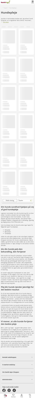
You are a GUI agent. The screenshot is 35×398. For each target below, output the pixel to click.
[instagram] (9, 390)
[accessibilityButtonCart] (5, 395)
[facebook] (4, 390)
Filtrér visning (10, 200)
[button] (17, 357)
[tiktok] (14, 390)
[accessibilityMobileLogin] (21, 395)
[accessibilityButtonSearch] (30, 395)
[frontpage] (5, 2)
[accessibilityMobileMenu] (32, 2)
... (1, 8)
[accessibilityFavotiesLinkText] (13, 395)
